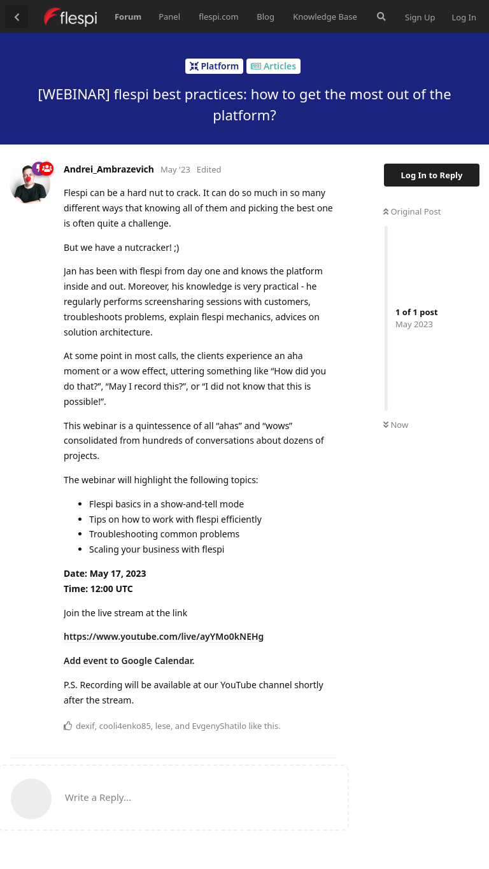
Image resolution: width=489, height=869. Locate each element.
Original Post (412, 211)
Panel (169, 16)
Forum (128, 16)
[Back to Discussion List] (16, 16)
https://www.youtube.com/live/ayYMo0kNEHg (164, 636)
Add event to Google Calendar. (129, 660)
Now (395, 424)
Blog (265, 16)
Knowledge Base (325, 16)
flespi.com (218, 16)
